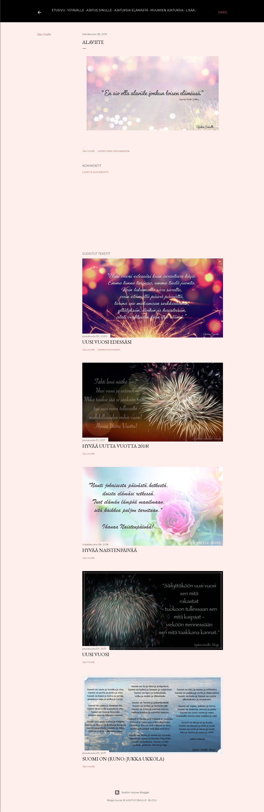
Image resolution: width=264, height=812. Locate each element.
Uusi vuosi (95, 654)
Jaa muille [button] (44, 34)
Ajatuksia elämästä (131, 10)
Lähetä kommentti (95, 172)
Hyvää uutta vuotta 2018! (115, 446)
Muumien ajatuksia (167, 10)
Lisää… (191, 10)
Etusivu (58, 10)
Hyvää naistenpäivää (109, 550)
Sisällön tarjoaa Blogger (132, 792)
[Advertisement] (152, 213)
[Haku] (222, 12)
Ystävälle (75, 10)
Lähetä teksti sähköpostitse (114, 150)
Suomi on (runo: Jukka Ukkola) (123, 759)
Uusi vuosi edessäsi (107, 342)
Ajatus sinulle (99, 10)
